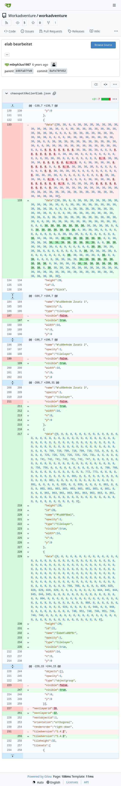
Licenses (72, 782)
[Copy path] (54, 93)
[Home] (8, 5)
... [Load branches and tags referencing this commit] (7, 54)
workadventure (53, 15)
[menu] (115, 84)
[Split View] (105, 84)
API (86, 782)
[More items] (116, 31)
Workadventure (22, 15)
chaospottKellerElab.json (30, 93)
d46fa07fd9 (24, 71)
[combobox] (95, 84)
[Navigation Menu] (115, 5)
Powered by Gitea (39, 776)
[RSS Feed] (6, 23)
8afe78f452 (57, 71)
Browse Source (103, 45)
